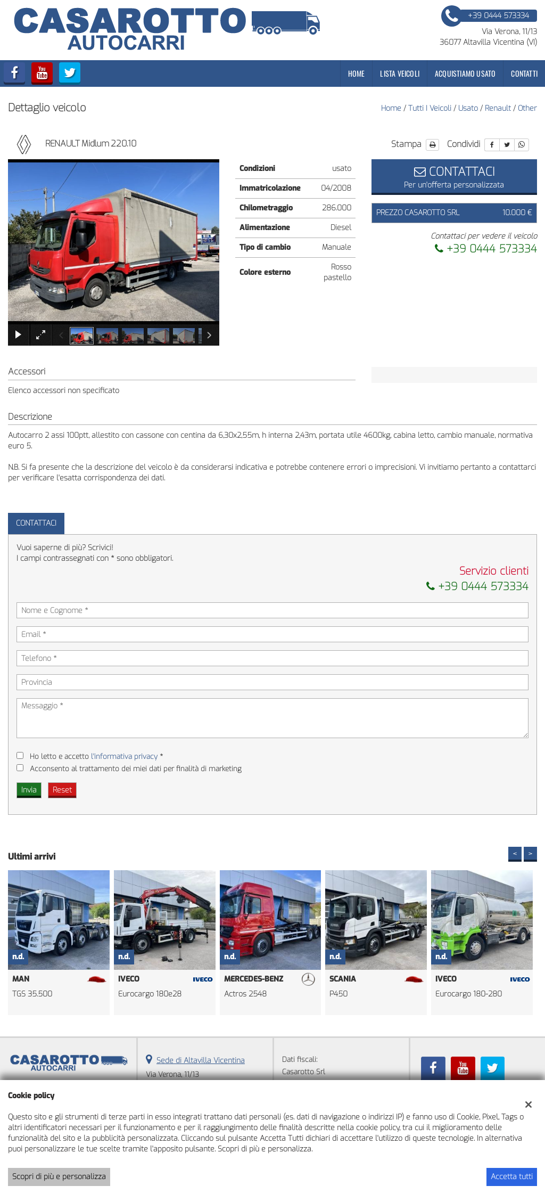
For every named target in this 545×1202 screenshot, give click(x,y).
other (527, 108)
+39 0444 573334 (486, 249)
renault (498, 108)
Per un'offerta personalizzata (454, 176)
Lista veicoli (399, 73)
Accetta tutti (512, 1177)
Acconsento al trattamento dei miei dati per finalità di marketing (136, 768)
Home (356, 73)
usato (468, 108)
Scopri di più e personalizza (59, 1177)
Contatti (524, 73)
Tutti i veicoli (429, 108)
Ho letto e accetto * (96, 756)
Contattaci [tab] (36, 523)
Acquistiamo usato (465, 73)
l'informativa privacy (124, 756)
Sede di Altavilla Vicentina (200, 1061)
